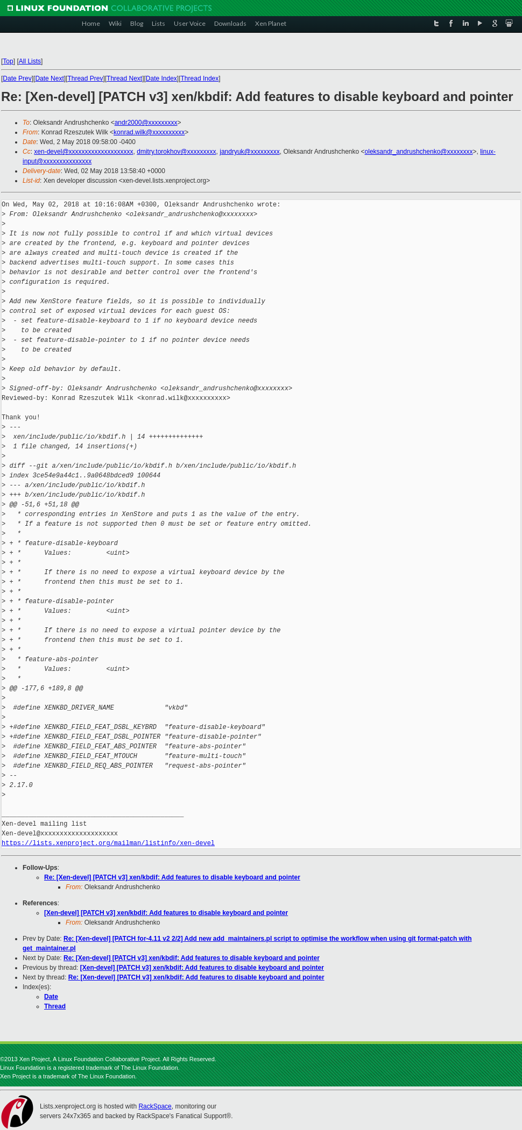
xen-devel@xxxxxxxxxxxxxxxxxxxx (83, 151)
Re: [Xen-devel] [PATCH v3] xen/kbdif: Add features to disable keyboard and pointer (172, 877)
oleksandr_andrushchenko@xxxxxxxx (419, 151)
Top (8, 61)
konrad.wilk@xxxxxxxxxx (149, 132)
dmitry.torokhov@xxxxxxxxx (176, 151)
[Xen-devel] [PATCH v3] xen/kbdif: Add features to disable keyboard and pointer (166, 913)
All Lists (30, 61)
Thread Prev (85, 78)
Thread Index (200, 78)
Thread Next (124, 78)
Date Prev (17, 78)
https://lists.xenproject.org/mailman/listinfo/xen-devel (108, 843)
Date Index (161, 78)
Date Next (49, 78)
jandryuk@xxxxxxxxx (250, 151)
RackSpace (154, 1106)
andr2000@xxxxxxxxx (146, 122)
